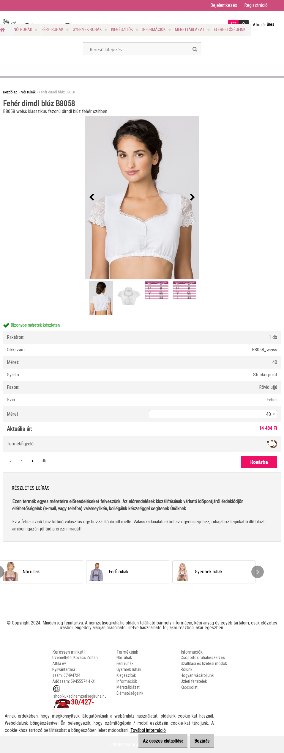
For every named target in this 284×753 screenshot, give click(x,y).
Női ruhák (23, 29)
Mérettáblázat (189, 29)
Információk (153, 29)
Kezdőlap (10, 92)
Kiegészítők (122, 29)
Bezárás (198, 741)
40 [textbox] (268, 414)
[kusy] (22, 461)
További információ (148, 730)
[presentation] (91, 197)
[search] (195, 49)
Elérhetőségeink (229, 29)
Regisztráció (256, 5)
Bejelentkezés (223, 5)
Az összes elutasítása (154, 741)
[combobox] (213, 414)
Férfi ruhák (52, 29)
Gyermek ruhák (87, 29)
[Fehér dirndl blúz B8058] (142, 197)
